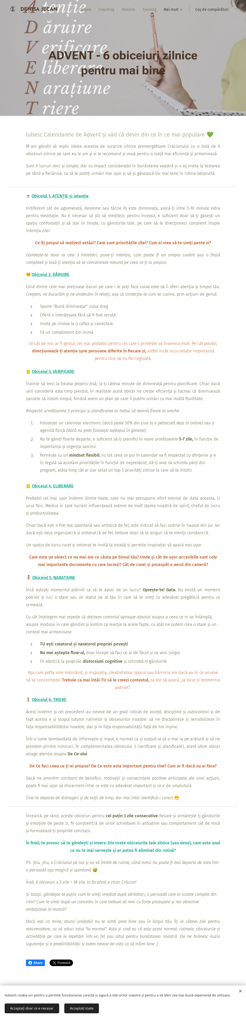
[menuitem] (86, 9)
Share (35, 963)
